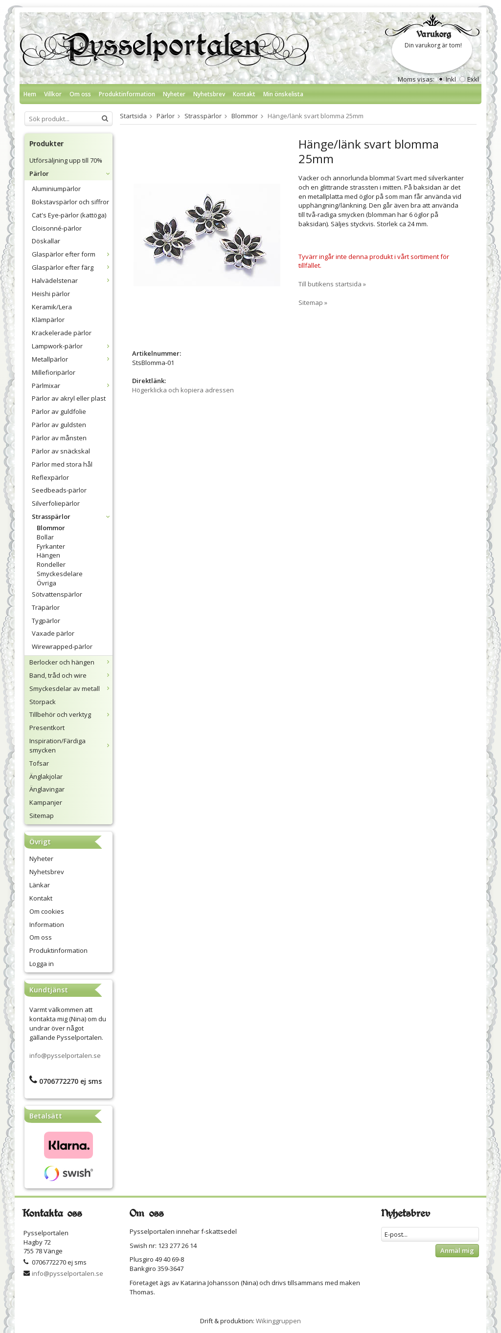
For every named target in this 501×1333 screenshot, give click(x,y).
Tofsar (39, 763)
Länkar (39, 885)
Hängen (48, 555)
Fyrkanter (51, 546)
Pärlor (71, 173)
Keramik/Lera (52, 306)
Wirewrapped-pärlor (62, 646)
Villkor (53, 94)
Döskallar (46, 240)
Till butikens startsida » (332, 284)
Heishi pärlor (51, 293)
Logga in (41, 963)
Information (46, 924)
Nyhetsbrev (209, 94)
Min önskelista (283, 94)
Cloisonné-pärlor (57, 228)
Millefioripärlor (53, 372)
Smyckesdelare (60, 573)
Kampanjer (45, 802)
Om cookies (46, 911)
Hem (29, 94)
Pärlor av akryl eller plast (69, 398)
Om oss (80, 94)
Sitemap (41, 815)
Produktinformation (127, 94)
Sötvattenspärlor (57, 594)
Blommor (51, 527)
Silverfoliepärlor (56, 503)
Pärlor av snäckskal (61, 451)
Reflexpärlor (50, 477)
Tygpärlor (46, 620)
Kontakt (244, 94)
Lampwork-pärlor (72, 346)
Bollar (45, 537)
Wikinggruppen (278, 1320)
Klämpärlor (48, 319)
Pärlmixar (72, 385)
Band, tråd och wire (71, 675)
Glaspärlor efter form (72, 254)
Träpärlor (46, 607)
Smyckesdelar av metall (71, 688)
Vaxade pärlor (53, 633)
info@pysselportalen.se (65, 1055)
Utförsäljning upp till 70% (65, 160)
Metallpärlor (72, 359)
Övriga (46, 583)
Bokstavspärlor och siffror (70, 201)
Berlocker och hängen (71, 662)
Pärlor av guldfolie (59, 411)
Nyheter (174, 94)
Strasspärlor (72, 516)
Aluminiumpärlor (56, 188)
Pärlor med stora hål (62, 464)
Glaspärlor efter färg (72, 267)
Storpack (42, 701)
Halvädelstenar (72, 280)
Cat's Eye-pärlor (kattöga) (69, 215)
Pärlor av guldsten (59, 424)
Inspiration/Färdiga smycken (71, 745)
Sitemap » (312, 302)
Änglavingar (47, 789)
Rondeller (51, 564)
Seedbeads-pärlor (59, 490)
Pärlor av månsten (59, 437)
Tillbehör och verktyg (71, 714)
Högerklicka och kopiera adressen (183, 390)
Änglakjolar (46, 776)
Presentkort (47, 727)
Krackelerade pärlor (61, 332)
